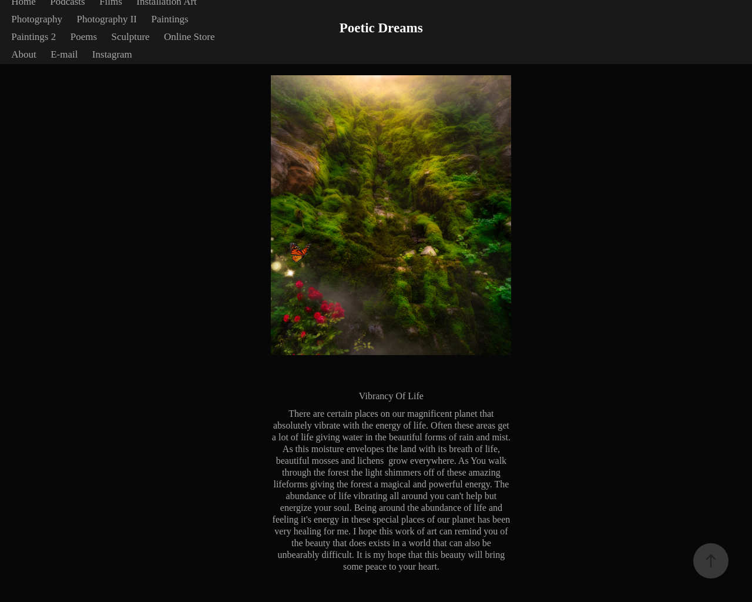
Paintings (169, 19)
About (23, 54)
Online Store (189, 36)
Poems (83, 36)
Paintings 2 (33, 36)
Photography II (107, 19)
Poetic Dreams (381, 28)
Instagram (112, 54)
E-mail (64, 54)
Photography (36, 19)
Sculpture (130, 36)
